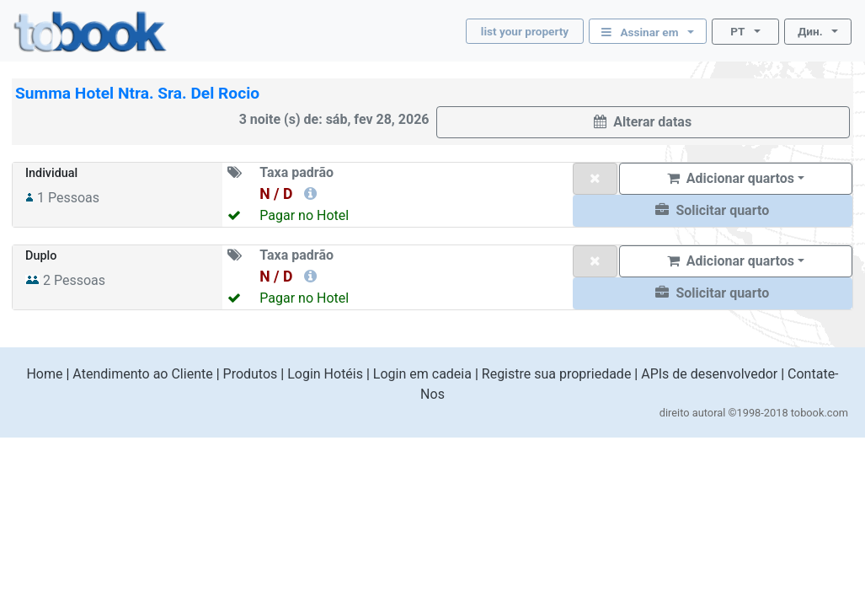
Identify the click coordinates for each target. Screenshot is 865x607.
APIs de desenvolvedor (709, 374)
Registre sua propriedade (557, 374)
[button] (712, 211)
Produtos (250, 374)
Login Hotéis (325, 374)
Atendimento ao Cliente (142, 374)
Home (44, 374)
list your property (525, 31)
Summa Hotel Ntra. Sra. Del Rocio (137, 93)
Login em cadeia (422, 374)
